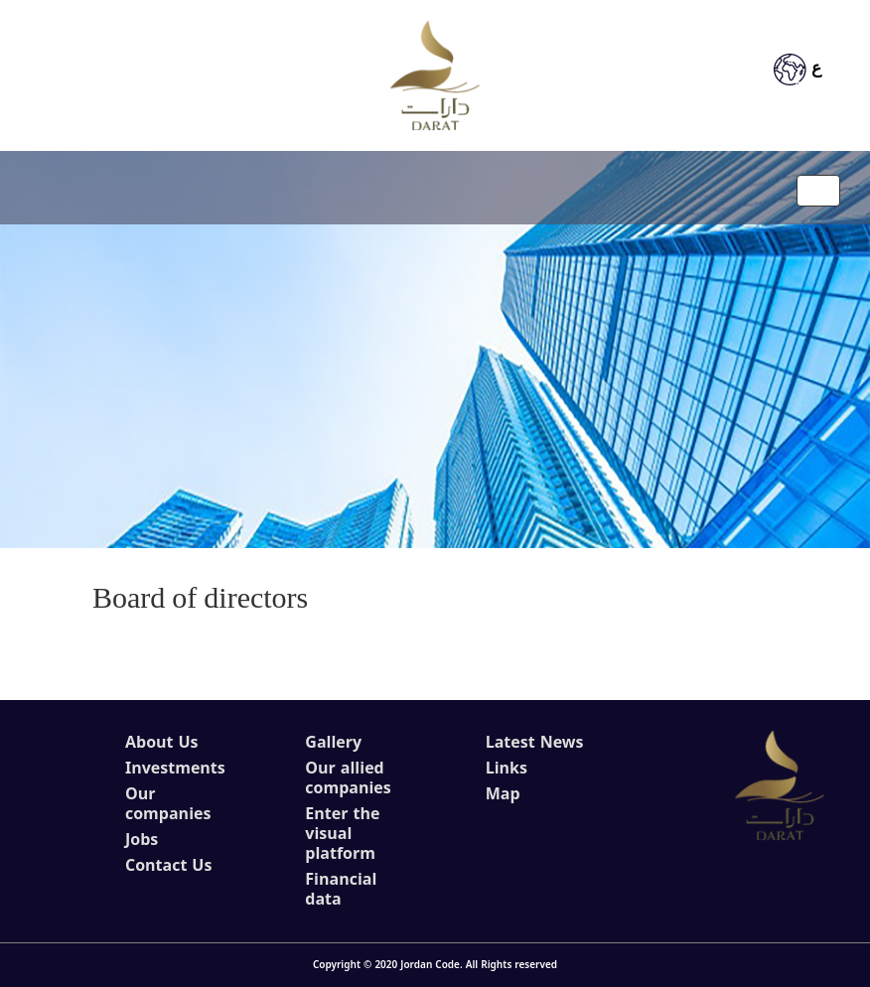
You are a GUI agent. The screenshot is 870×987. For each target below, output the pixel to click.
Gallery (333, 743)
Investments (175, 768)
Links (506, 768)
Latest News (535, 743)
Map (503, 794)
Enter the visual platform (342, 834)
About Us (162, 743)
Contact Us (168, 866)
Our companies (168, 804)
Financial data (340, 890)
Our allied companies (347, 778)
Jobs (141, 840)
